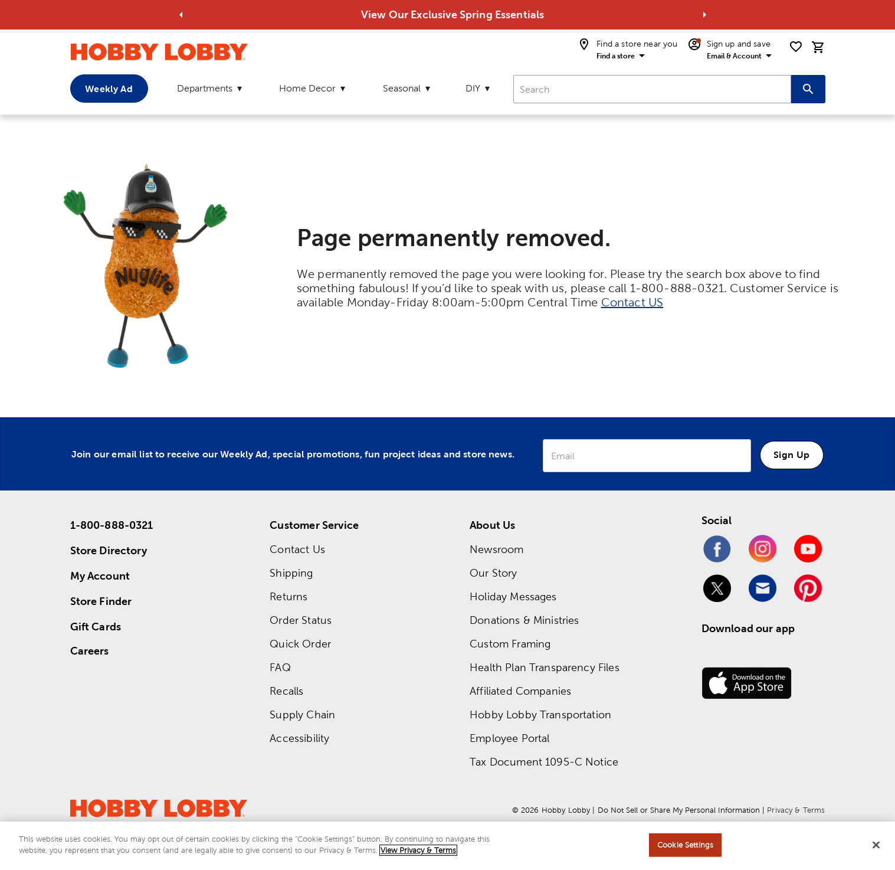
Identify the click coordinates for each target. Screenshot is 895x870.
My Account (100, 576)
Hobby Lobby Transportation (540, 714)
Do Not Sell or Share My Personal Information (679, 810)
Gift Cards (96, 626)
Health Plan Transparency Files (544, 667)
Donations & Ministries (524, 620)
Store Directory (108, 550)
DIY (472, 88)
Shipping (291, 573)
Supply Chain (302, 714)
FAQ (280, 667)
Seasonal (402, 88)
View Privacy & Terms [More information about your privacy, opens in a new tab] (418, 850)
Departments (204, 88)
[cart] (818, 47)
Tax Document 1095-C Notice (544, 761)
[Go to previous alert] (181, 15)
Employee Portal (509, 738)
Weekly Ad (108, 88)
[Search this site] (808, 89)
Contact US (632, 302)
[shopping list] (796, 47)
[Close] (876, 845)
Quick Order (300, 643)
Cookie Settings (685, 844)
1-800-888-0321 (111, 525)
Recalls (286, 691)
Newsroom (496, 549)
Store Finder (101, 601)
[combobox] (652, 89)
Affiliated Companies (520, 691)
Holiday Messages (513, 596)
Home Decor (307, 88)
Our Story (493, 573)
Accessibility (299, 738)
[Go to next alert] (704, 15)
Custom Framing (510, 643)
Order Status (301, 620)
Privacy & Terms (796, 810)
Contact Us (297, 549)
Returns (288, 596)
